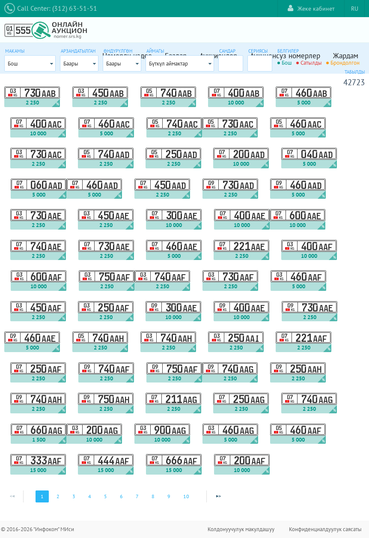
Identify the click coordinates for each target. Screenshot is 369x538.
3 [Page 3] (73, 496)
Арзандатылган (78, 51)
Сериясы (258, 51)
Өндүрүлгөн (118, 51)
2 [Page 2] (58, 496)
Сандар (227, 51)
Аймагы (155, 51)
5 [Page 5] (105, 496)
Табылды (355, 72)
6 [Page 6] (121, 496)
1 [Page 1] (42, 496)
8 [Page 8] (153, 496)
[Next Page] (218, 496)
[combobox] (30, 63)
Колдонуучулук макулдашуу (241, 529)
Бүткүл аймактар (168, 63)
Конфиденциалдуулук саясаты (325, 529)
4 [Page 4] (89, 496)
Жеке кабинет (311, 8)
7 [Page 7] (137, 496)
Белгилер (288, 51)
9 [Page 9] (168, 496)
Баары (70, 63)
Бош (13, 63)
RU (354, 8)
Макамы (14, 51)
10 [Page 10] (186, 496)
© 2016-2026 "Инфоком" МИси (37, 529)
